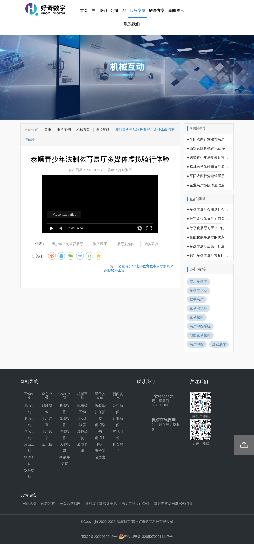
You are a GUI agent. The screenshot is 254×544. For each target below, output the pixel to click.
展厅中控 (197, 344)
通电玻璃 (82, 448)
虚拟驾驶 (103, 130)
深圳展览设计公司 (135, 503)
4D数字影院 (64, 460)
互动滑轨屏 (198, 308)
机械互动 (83, 130)
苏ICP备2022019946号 (99, 537)
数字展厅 (100, 244)
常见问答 (118, 435)
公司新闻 (118, 409)
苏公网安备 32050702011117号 (146, 536)
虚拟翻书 (100, 428)
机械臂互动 (82, 409)
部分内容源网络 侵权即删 (173, 503)
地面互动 (29, 409)
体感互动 (29, 435)
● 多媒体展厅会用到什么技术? (210, 209)
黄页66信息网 (70, 503)
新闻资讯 (176, 10)
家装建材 (48, 503)
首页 (84, 10)
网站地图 (29, 503)
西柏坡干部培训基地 (101, 503)
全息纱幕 (47, 422)
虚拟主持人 (100, 441)
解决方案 (157, 10)
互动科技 (29, 396)
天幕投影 (65, 448)
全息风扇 (47, 435)
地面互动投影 (200, 335)
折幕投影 (65, 409)
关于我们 (99, 10)
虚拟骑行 (151, 244)
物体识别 (29, 460)
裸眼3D (100, 405)
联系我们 (132, 24)
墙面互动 (29, 422)
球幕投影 (65, 435)
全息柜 (47, 444)
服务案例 (138, 10)
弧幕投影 (65, 422)
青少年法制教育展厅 (67, 244)
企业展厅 (219, 344)
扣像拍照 (100, 415)
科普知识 (118, 448)
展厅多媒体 (125, 244)
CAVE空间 (64, 396)
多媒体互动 (198, 290)
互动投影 (197, 317)
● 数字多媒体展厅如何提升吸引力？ (214, 219)
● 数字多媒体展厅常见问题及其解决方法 (218, 255)
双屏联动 (29, 473)
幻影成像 (47, 409)
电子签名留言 (100, 454)
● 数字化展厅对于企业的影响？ (211, 228)
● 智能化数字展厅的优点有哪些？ (212, 237)
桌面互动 (29, 448)
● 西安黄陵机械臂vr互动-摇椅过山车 (214, 148)
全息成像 (47, 396)
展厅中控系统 (200, 326)
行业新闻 (118, 422)
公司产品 (118, 10)
